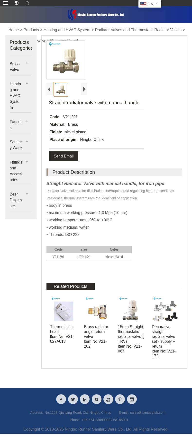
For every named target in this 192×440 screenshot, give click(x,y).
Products (31, 30)
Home (14, 30)
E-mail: (124, 417)
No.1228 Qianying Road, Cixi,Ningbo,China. (78, 417)
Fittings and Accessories (16, 171)
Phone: (75, 424)
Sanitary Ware (16, 145)
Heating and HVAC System (67, 30)
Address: (37, 417)
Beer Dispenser (16, 200)
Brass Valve (15, 67)
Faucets (16, 125)
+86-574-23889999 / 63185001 (105, 424)
